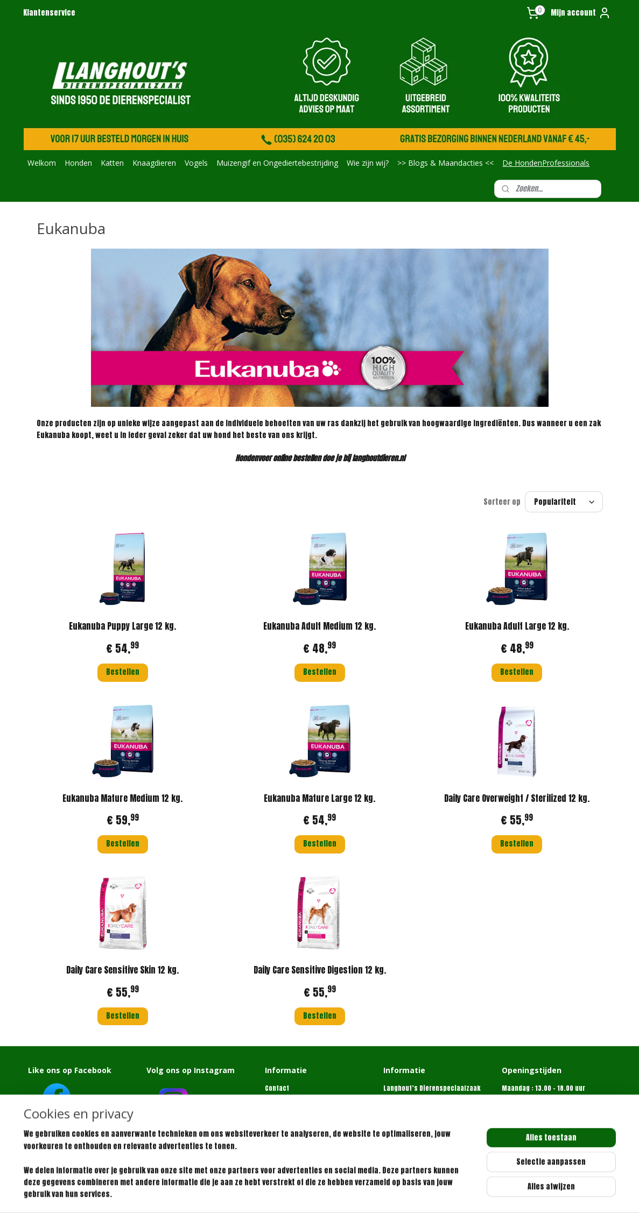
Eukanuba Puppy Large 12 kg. (122, 625)
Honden (78, 163)
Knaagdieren (154, 163)
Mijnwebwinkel (449, 1193)
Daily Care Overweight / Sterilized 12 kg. (516, 798)
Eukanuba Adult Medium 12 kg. (319, 625)
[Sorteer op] (563, 502)
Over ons (278, 1098)
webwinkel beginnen (365, 1193)
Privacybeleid (286, 1129)
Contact (277, 1088)
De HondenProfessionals (545, 163)
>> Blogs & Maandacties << (445, 163)
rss (328, 1193)
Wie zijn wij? (368, 163)
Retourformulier (289, 1119)
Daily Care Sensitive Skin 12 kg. (122, 969)
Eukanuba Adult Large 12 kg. (516, 625)
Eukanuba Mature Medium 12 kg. (122, 798)
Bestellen (122, 672)
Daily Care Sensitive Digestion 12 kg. (319, 969)
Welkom (41, 163)
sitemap (308, 1193)
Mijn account (581, 12)
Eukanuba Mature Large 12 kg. (319, 798)
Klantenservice (49, 12)
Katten (112, 163)
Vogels (196, 163)
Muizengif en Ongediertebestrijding (277, 163)
